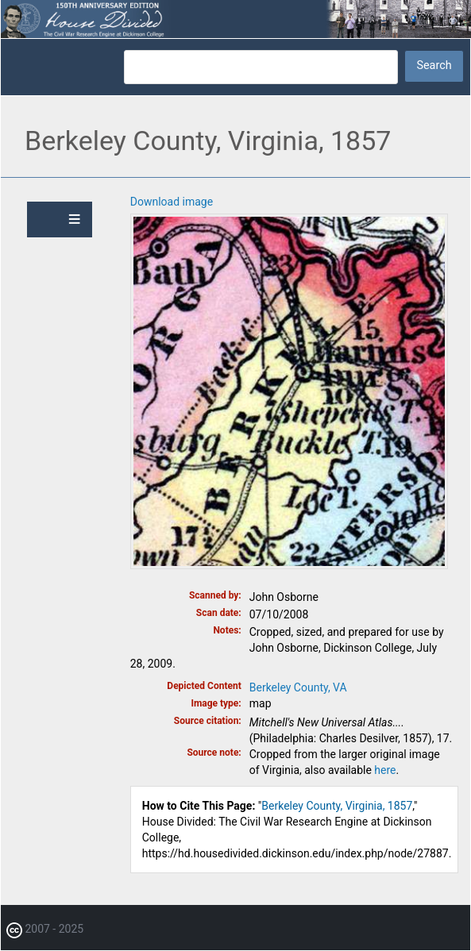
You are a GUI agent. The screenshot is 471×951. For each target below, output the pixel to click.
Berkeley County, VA (298, 687)
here (385, 770)
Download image (171, 201)
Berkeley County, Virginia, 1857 (336, 805)
